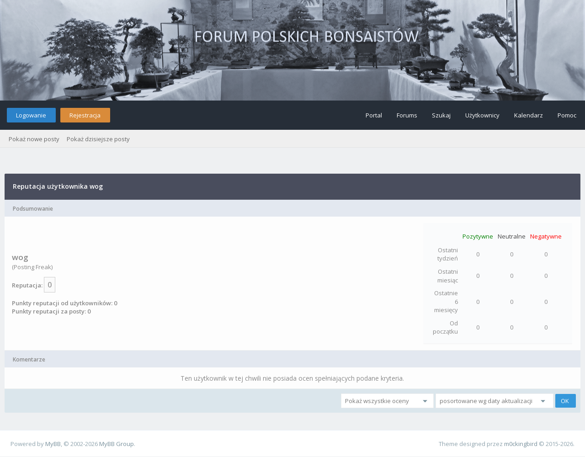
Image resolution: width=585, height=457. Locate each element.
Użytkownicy (482, 115)
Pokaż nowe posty (34, 139)
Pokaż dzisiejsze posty (98, 139)
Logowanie (31, 115)
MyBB (53, 444)
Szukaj (441, 115)
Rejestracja (85, 115)
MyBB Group (116, 444)
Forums (407, 115)
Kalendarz (528, 115)
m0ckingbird (520, 444)
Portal (374, 115)
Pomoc (567, 115)
